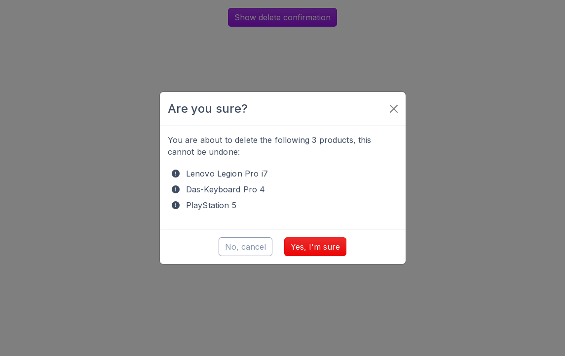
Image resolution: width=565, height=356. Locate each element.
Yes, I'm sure (315, 247)
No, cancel (245, 247)
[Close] (394, 109)
